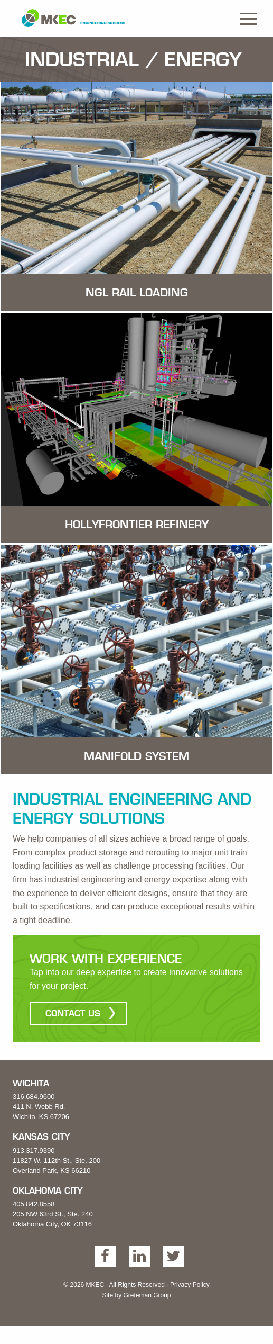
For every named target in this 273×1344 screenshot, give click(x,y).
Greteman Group (147, 1295)
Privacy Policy (190, 1284)
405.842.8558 (34, 1204)
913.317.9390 (34, 1150)
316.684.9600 (34, 1097)
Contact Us (72, 1013)
